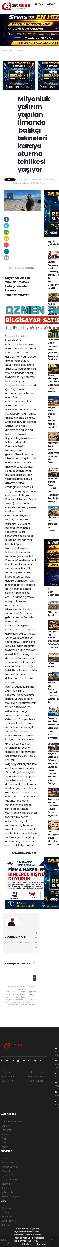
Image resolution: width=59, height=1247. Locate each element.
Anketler (6, 1212)
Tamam (40, 1243)
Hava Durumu (9, 1158)
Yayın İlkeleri (8, 1076)
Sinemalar (7, 1183)
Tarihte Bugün (9, 1179)
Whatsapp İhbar (36, 1076)
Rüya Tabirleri (9, 1220)
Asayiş (5, 1146)
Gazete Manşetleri (11, 1196)
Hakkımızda (8, 1072)
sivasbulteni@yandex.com (18, 942)
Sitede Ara (7, 1208)
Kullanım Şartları (36, 1072)
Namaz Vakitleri (10, 1167)
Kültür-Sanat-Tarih (12, 1121)
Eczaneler (7, 1171)
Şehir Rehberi (8, 1192)
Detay (26, 1243)
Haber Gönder (35, 1080)
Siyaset (5, 1134)
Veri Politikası (8, 1080)
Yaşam (19, 50)
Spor (4, 1142)
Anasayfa (8, 50)
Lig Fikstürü (7, 1175)
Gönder (35, 977)
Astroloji (6, 1225)
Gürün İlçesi (51, 665)
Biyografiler (7, 1216)
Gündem (6, 1125)
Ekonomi (6, 1130)
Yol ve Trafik (8, 1162)
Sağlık (5, 1138)
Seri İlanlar (7, 1188)
